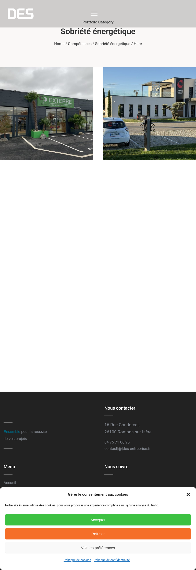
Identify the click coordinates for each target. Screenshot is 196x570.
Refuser (98, 534)
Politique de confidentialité (112, 560)
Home (59, 43)
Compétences (80, 43)
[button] (188, 494)
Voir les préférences (98, 548)
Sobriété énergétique (112, 43)
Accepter (97, 520)
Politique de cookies (77, 560)
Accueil (10, 482)
